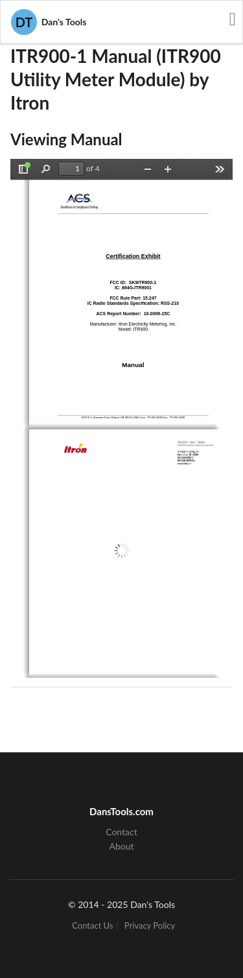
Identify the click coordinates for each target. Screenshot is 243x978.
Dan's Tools (48, 22)
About (121, 846)
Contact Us (92, 926)
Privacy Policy (149, 926)
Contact (121, 832)
